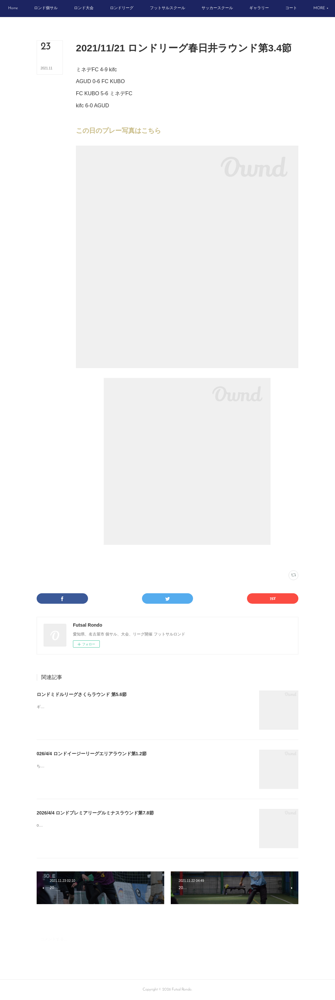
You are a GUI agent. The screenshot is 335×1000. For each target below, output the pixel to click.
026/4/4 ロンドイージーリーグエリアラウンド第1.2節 (92, 753)
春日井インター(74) (126, 557)
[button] (26, 8)
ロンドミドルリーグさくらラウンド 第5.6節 (82, 694)
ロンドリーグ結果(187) (93, 557)
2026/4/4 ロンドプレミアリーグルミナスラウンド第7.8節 (95, 812)
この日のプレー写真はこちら (118, 130)
